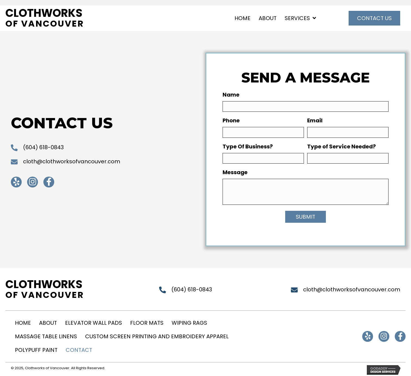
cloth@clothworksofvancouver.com (71, 161)
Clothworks (43, 13)
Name (231, 94)
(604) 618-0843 (43, 147)
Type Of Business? (248, 146)
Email (315, 120)
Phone (231, 120)
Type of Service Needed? (341, 146)
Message (235, 172)
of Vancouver (44, 23)
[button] (16, 182)
